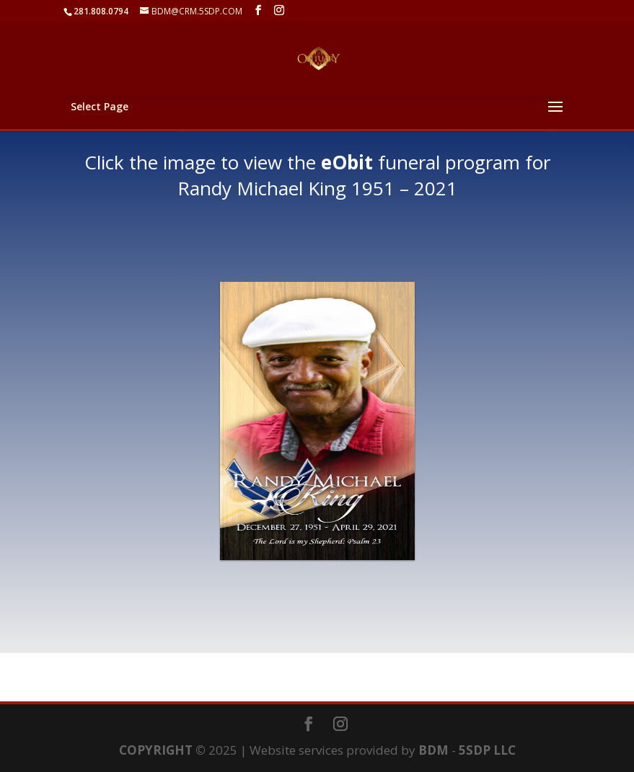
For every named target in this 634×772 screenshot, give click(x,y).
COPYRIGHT (156, 750)
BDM (433, 750)
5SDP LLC (487, 750)
